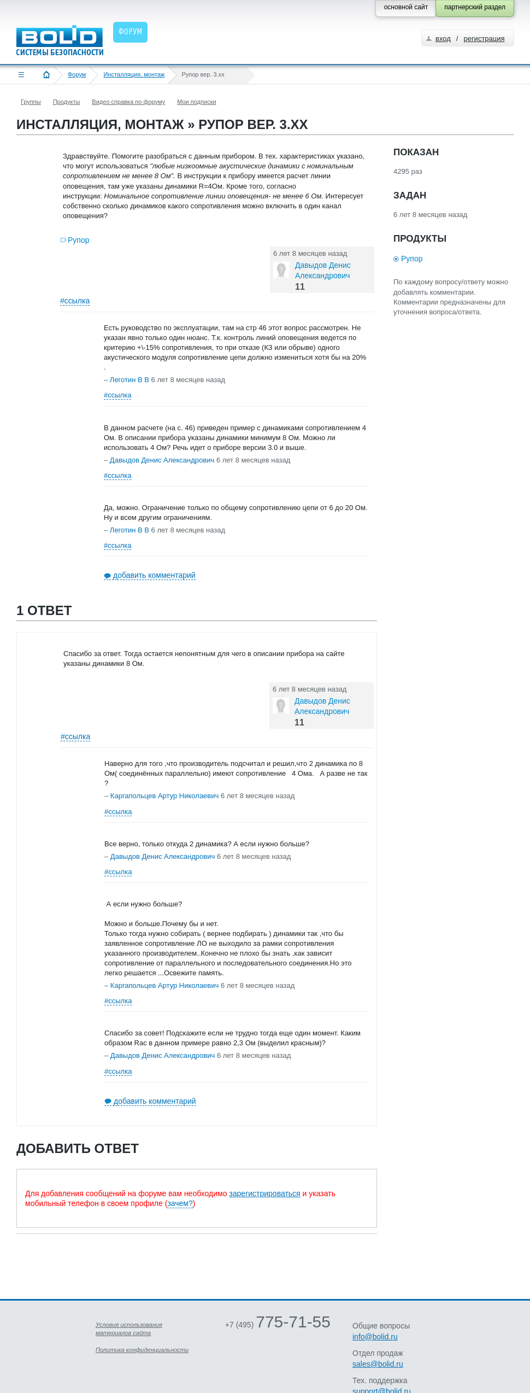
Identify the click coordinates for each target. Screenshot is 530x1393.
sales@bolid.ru (377, 1364)
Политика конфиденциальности (142, 1350)
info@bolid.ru (375, 1336)
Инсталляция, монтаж (133, 74)
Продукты (66, 101)
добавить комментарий (154, 575)
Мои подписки (196, 101)
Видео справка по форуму (128, 101)
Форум (77, 74)
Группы (31, 101)
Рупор (79, 240)
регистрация (483, 38)
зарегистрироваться (264, 1193)
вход (443, 38)
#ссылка (75, 300)
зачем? (179, 1203)
